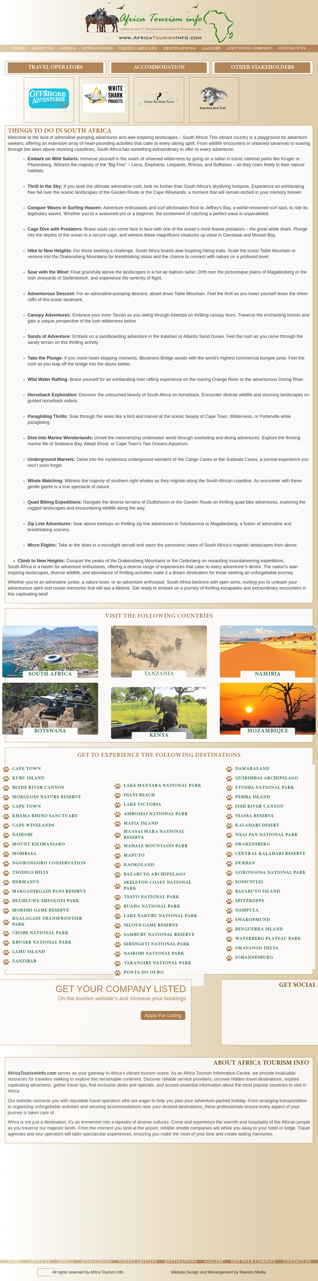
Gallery (211, 48)
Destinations (179, 48)
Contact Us (292, 48)
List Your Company (249, 48)
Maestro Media (252, 1272)
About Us (43, 48)
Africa (68, 48)
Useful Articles (138, 48)
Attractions (97, 48)
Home (19, 48)
